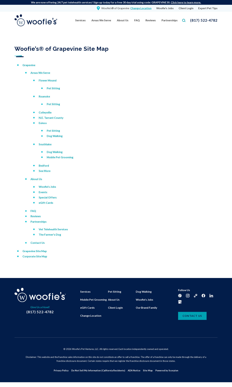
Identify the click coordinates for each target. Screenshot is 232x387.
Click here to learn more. (186, 2)
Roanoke (44, 96)
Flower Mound (47, 80)
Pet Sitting (53, 88)
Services (80, 20)
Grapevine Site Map (35, 251)
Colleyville (45, 112)
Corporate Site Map (35, 256)
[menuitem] (80, 20)
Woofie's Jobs (165, 8)
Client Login (186, 8)
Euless (43, 123)
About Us (122, 20)
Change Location (90, 315)
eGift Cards (46, 202)
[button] (7, 380)
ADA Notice (134, 370)
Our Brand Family (146, 307)
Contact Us (38, 242)
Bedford (44, 165)
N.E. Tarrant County (51, 117)
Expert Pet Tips (208, 8)
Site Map (148, 370)
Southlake (45, 144)
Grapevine (29, 65)
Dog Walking (55, 135)
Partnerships (170, 20)
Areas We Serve (101, 20)
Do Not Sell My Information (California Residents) (98, 370)
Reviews (151, 20)
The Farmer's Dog (50, 234)
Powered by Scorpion (166, 370)
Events (43, 192)
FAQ (137, 20)
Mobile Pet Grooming (60, 157)
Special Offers (48, 197)
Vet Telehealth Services (53, 229)
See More (44, 170)
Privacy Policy (61, 370)
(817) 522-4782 (204, 20)
